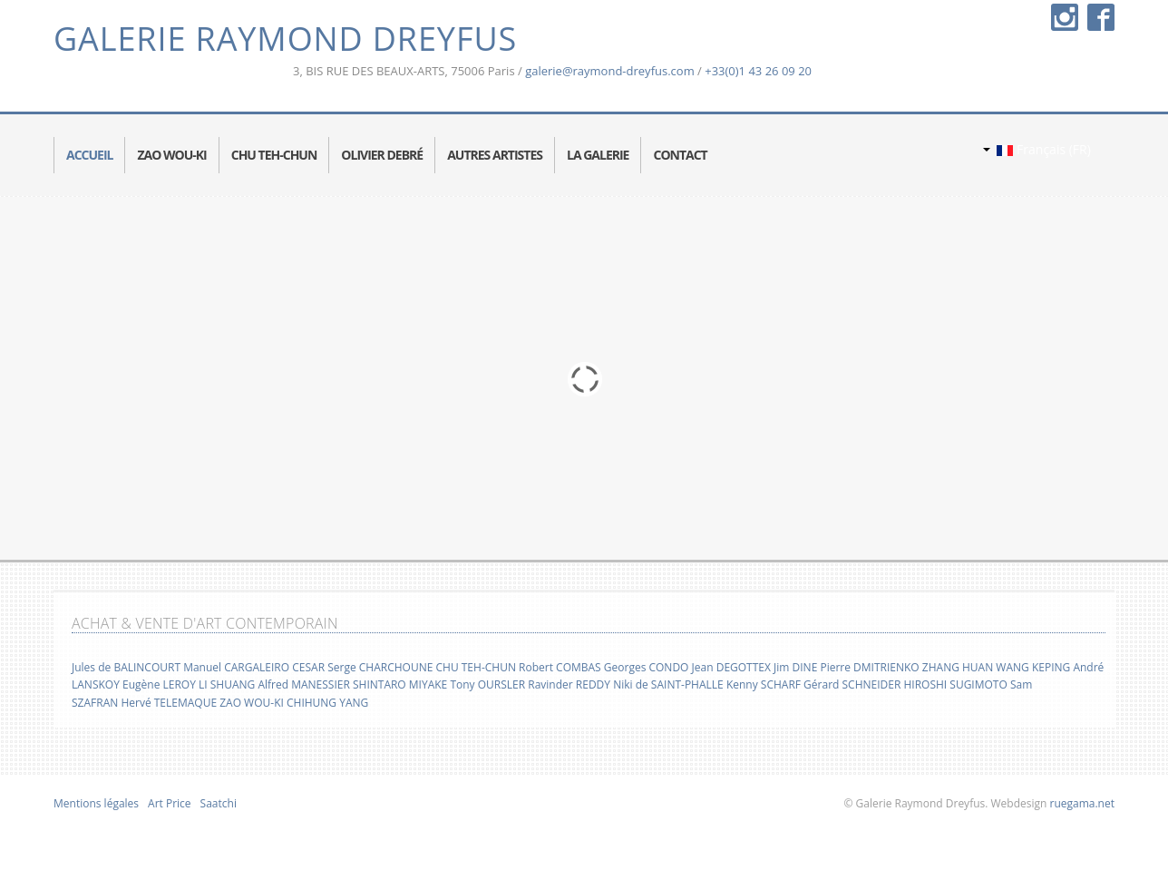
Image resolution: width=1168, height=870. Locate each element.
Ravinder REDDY (569, 684)
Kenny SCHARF (763, 684)
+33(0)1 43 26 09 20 (758, 71)
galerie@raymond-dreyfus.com (610, 71)
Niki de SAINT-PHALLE (668, 684)
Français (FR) (1037, 149)
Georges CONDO (646, 667)
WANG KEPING (1033, 667)
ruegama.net (1080, 803)
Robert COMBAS (560, 667)
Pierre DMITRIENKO (869, 667)
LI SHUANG (227, 684)
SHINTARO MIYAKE (400, 684)
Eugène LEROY (159, 684)
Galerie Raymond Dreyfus (285, 38)
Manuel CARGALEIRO (236, 667)
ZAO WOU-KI (251, 702)
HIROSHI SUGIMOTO (955, 684)
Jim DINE (795, 667)
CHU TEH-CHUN (475, 667)
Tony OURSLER (487, 684)
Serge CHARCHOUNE (380, 667)
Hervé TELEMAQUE (169, 702)
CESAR (308, 667)
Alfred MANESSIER (303, 684)
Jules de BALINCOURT (126, 667)
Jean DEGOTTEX (731, 667)
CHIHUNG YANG (327, 702)
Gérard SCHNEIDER (851, 684)
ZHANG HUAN (957, 667)
